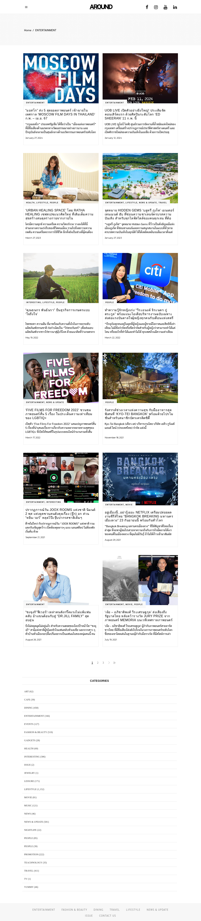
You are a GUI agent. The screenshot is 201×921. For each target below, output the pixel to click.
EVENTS (28, 724)
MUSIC (28, 805)
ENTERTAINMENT (35, 102)
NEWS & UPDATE (148, 202)
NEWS (27, 813)
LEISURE (29, 781)
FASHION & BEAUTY (35, 732)
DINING (28, 707)
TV (25, 878)
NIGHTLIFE (30, 830)
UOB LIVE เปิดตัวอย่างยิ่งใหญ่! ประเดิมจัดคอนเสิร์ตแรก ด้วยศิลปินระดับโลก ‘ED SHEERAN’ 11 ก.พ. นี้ (135, 114)
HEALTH (30, 202)
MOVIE (129, 504)
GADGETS (29, 740)
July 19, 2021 (111, 639)
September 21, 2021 (35, 537)
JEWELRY (29, 773)
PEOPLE (54, 202)
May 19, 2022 (31, 337)
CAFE (27, 699)
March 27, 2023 (33, 237)
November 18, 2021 (114, 437)
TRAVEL (163, 202)
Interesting (33, 302)
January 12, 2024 (113, 138)
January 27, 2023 (113, 237)
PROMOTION (31, 854)
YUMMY (29, 887)
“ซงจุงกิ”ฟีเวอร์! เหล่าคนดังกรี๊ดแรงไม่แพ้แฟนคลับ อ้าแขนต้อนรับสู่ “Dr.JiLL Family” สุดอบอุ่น (58, 616)
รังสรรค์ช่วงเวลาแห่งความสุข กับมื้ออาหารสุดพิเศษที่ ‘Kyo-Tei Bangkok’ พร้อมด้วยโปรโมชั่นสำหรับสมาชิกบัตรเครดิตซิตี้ (139, 414)
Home (27, 30)
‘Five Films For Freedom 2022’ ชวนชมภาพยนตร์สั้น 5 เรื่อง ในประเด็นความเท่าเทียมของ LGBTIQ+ (58, 414)
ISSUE (27, 764)
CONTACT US (107, 915)
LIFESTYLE (42, 202)
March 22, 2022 (112, 337)
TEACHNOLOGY (33, 862)
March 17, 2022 (32, 437)
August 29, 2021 (113, 539)
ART (26, 691)
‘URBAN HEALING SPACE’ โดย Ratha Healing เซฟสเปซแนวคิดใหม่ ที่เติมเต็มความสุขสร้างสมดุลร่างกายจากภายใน (59, 214)
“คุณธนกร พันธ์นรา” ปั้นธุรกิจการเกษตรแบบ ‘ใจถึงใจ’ (57, 312)
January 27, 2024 (34, 138)
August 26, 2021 (33, 639)
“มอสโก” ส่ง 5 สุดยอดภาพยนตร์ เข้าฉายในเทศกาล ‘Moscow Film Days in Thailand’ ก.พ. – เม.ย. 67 (60, 114)
